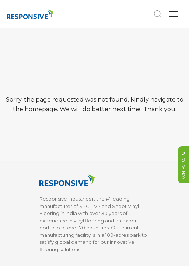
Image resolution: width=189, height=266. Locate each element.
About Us (50, 153)
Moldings (50, 103)
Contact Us (108, 164)
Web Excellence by (95, 255)
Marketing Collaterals (64, 92)
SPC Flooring (55, 70)
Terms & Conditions (117, 182)
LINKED (106, 220)
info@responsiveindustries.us (83, 30)
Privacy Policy (111, 193)
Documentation (114, 153)
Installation (52, 182)
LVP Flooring (54, 81)
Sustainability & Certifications (57, 168)
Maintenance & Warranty (57, 197)
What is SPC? (55, 211)
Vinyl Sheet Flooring (63, 114)
